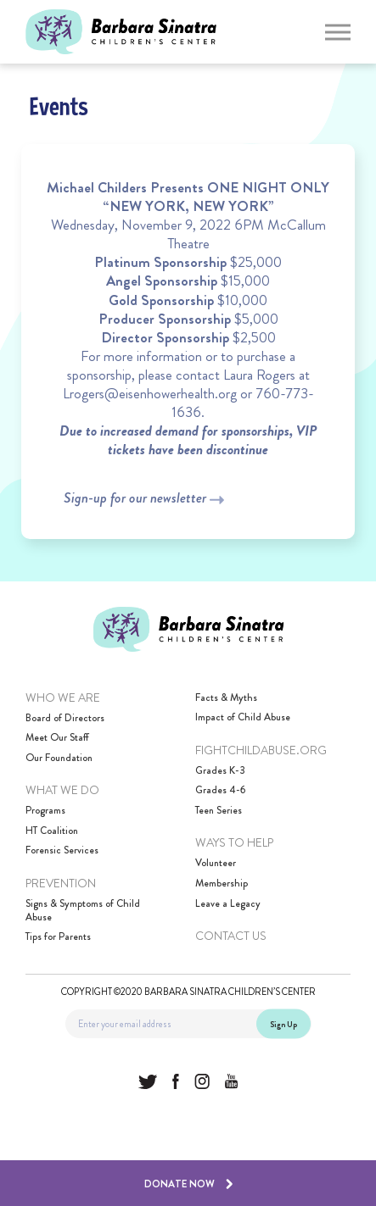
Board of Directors (64, 718)
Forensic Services (61, 851)
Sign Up (283, 1023)
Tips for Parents (58, 937)
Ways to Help (234, 842)
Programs (45, 811)
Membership (221, 884)
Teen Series (218, 811)
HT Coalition (51, 831)
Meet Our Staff (57, 738)
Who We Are (62, 697)
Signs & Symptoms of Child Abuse (82, 911)
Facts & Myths (226, 698)
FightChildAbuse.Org (261, 750)
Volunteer (215, 863)
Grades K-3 (220, 771)
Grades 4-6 (220, 791)
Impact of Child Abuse (242, 718)
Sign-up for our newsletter (144, 497)
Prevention (60, 883)
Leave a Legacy (228, 904)
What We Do (62, 790)
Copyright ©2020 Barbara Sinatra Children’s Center (188, 991)
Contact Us (231, 936)
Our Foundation (59, 758)
